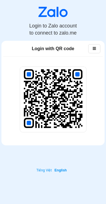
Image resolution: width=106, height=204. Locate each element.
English (61, 170)
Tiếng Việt (44, 170)
